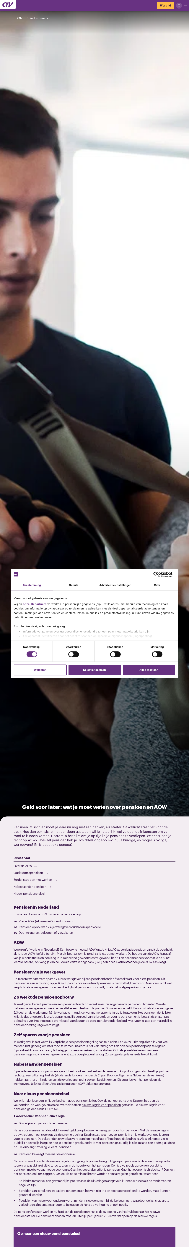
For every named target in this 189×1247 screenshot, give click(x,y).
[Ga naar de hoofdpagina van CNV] (8, 4)
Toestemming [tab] (32, 585)
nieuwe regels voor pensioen (101, 1105)
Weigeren (40, 669)
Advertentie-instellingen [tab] (115, 585)
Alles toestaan (148, 669)
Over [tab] (157, 585)
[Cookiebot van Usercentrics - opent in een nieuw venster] (159, 574)
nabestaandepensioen (103, 1071)
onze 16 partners (34, 604)
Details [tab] (73, 585)
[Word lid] (165, 5)
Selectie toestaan (94, 669)
